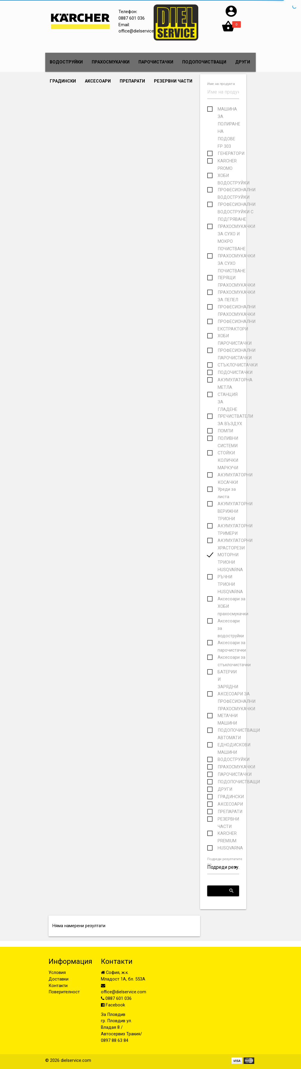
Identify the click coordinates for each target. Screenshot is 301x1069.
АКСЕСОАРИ (98, 81)
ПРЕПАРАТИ (132, 81)
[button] (231, 16)
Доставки (58, 979)
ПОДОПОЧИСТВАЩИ (204, 62)
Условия (57, 972)
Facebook (113, 1005)
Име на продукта (221, 84)
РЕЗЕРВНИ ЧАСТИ (173, 81)
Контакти (58, 985)
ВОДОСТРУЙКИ (66, 62)
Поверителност (64, 992)
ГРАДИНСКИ (63, 81)
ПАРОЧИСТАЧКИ (155, 62)
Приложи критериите (225, 890)
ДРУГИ (242, 62)
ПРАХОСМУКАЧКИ (111, 62)
